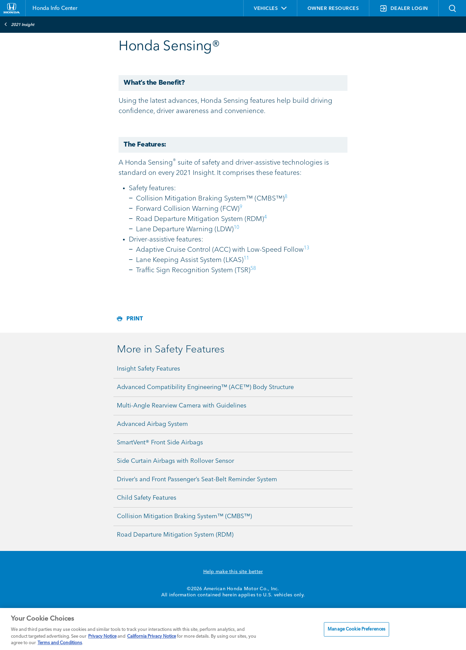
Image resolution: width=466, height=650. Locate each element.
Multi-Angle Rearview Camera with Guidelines (181, 406)
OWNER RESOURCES (333, 8)
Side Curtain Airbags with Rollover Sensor (175, 461)
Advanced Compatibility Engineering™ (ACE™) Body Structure (205, 387)
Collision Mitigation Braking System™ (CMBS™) (184, 516)
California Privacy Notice (151, 636)
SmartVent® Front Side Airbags (160, 443)
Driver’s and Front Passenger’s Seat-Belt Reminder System (197, 479)
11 (246, 258)
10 (236, 227)
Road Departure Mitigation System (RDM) (175, 535)
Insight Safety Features (148, 369)
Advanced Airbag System (152, 424)
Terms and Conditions (60, 643)
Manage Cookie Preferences (356, 629)
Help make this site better (233, 571)
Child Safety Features (146, 498)
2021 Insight (19, 24)
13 (306, 248)
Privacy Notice (102, 636)
